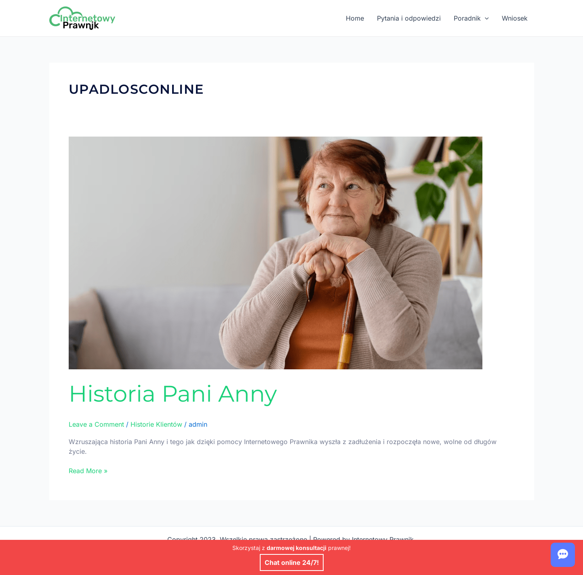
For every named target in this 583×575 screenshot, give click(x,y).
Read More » (88, 470)
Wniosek (515, 18)
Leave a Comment (96, 424)
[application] (485, 18)
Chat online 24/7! (292, 562)
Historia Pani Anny (173, 393)
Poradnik (471, 18)
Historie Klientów (156, 424)
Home (355, 18)
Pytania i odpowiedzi (409, 18)
